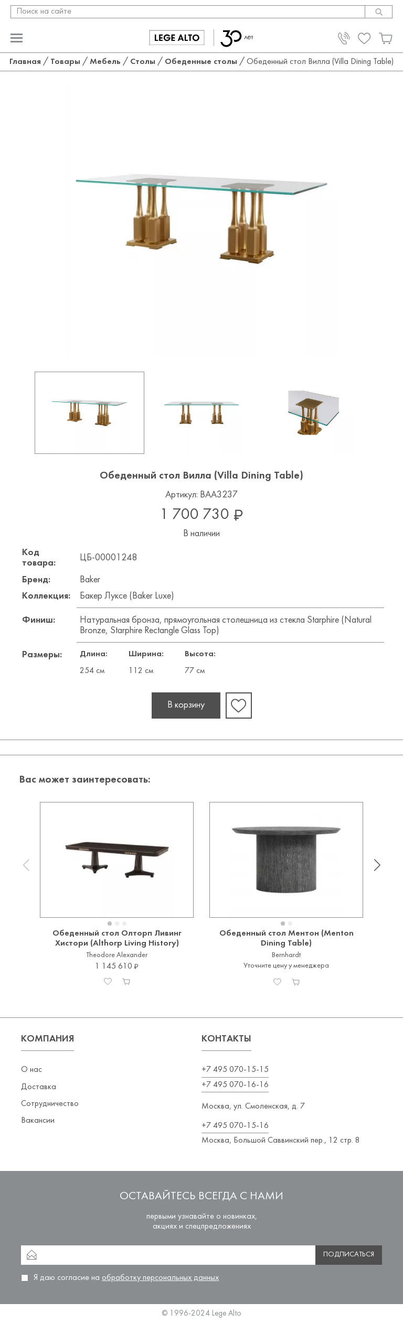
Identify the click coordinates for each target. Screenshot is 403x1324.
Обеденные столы (201, 62)
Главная (25, 62)
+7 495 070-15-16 (235, 1126)
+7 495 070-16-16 (235, 1085)
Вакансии (38, 1120)
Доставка (38, 1087)
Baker (90, 580)
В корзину (186, 705)
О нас (31, 1070)
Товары (65, 62)
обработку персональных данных (160, 1278)
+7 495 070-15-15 (235, 1070)
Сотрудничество (50, 1104)
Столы (142, 62)
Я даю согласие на (126, 1278)
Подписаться (348, 1254)
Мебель (105, 62)
